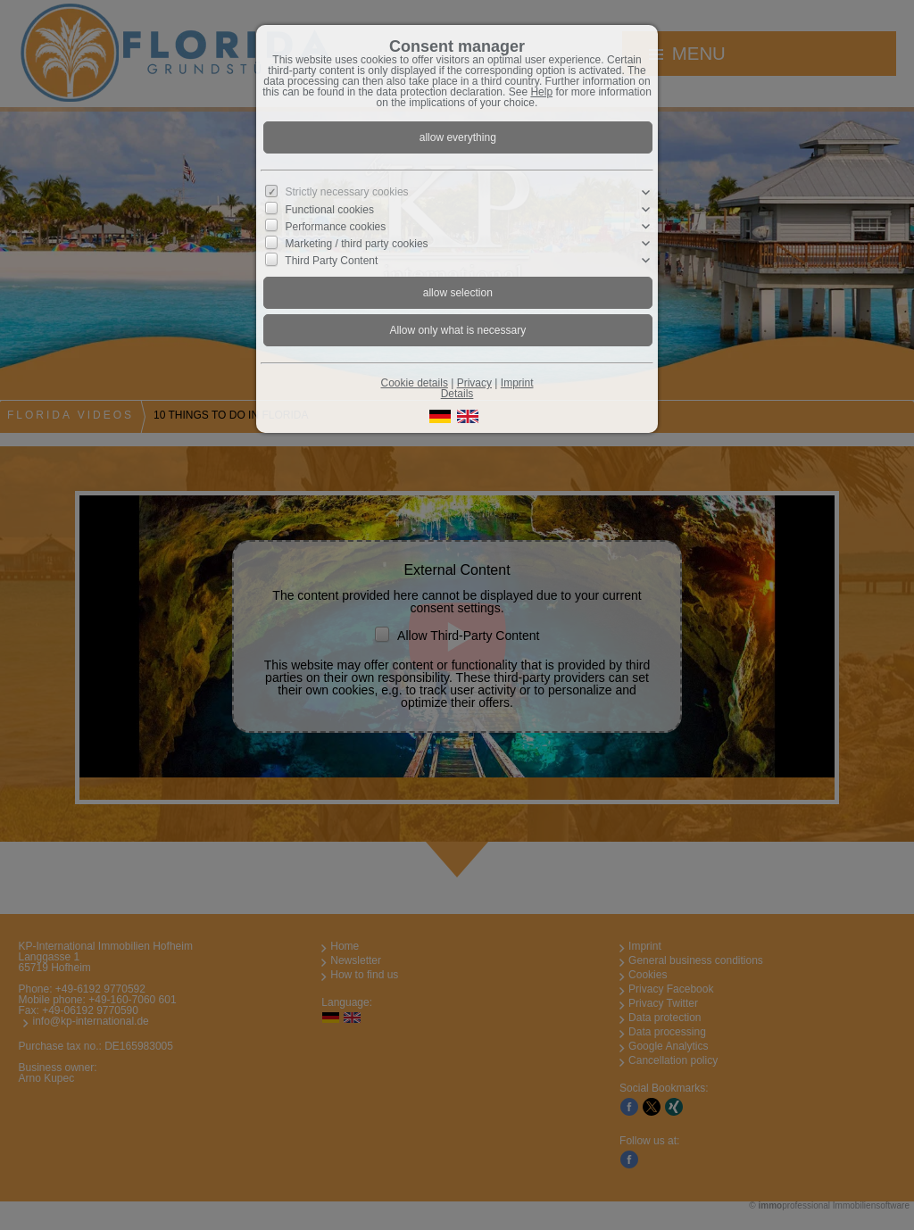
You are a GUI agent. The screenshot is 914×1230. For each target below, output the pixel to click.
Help (541, 92)
